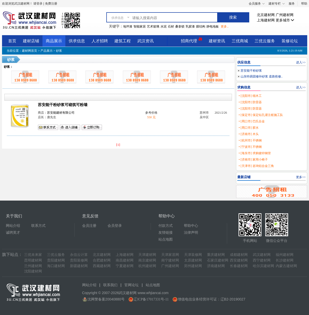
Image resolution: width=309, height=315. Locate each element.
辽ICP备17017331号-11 (151, 299)
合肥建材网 (102, 260)
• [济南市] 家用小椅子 (253, 159)
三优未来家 (33, 255)
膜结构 (200, 26)
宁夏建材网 (125, 266)
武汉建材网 (262, 255)
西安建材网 (239, 260)
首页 (12, 41)
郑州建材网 (193, 266)
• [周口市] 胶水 (248, 127)
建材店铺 (31, 41)
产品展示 (46, 50)
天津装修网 (193, 255)
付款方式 (165, 226)
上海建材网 (266, 20)
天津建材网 (147, 255)
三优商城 (240, 41)
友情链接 (165, 232)
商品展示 (54, 41)
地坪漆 (127, 26)
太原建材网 (193, 260)
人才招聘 (100, 41)
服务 (292, 3)
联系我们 (110, 285)
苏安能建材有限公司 (61, 112)
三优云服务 (265, 41)
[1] (118, 145)
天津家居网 (170, 255)
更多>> (301, 177)
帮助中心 (191, 226)
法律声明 (191, 232)
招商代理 (191, 40)
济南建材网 (216, 266)
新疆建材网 (79, 266)
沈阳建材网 (33, 271)
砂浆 (59, 50)
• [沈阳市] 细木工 (250, 96)
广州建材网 (284, 15)
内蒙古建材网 (286, 266)
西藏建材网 (102, 266)
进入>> (301, 62)
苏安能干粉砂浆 (251, 70)
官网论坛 (131, 285)
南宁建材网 (170, 260)
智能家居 (140, 26)
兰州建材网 (33, 266)
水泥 (163, 26)
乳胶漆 (190, 26)
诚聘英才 (13, 232)
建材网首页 (29, 50)
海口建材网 (56, 266)
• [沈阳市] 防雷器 (250, 102)
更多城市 (285, 20)
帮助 (304, 3)
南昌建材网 (125, 260)
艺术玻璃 (153, 26)
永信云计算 (79, 255)
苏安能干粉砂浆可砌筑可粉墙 (62, 105)
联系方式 (38, 226)
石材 (171, 26)
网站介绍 (13, 226)
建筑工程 (122, 41)
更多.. (224, 26)
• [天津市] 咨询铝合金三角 (256, 166)
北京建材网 (266, 15)
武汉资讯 (145, 41)
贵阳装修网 (79, 260)
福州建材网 (284, 255)
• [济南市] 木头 (248, 134)
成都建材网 (239, 255)
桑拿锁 (179, 26)
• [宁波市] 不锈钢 (250, 147)
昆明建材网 (33, 260)
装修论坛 (290, 41)
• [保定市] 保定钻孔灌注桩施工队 (261, 115)
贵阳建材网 (56, 260)
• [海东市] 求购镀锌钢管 (255, 153)
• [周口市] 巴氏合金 (251, 121)
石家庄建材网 (217, 260)
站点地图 (165, 239)
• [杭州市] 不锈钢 (250, 140)
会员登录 (115, 226)
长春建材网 (239, 266)
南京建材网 (147, 260)
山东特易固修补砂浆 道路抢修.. (262, 76)
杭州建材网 (147, 266)
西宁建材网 (262, 260)
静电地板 (213, 26)
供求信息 (77, 41)
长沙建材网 (284, 260)
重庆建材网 (216, 255)
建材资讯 (217, 41)
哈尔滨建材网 (263, 266)
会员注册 (89, 226)
